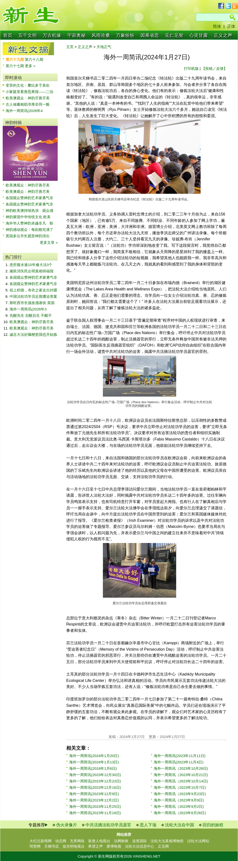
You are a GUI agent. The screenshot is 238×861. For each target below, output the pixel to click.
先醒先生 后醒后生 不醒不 (31, 315)
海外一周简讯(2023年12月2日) (94, 800)
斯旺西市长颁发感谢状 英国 (32, 303)
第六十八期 (34, 59)
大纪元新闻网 (41, 841)
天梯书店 (51, 846)
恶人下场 (148, 825)
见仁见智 (174, 35)
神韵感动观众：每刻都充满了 (29, 229)
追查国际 (139, 841)
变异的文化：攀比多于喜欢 (28, 85)
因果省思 (150, 35)
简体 (217, 26)
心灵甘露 (198, 35)
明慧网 (35, 846)
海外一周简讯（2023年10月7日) (180, 787)
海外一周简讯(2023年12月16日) (95, 787)
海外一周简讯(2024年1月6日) (93, 768)
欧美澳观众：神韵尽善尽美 (29, 98)
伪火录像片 (66, 825)
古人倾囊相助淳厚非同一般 (28, 104)
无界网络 (77, 841)
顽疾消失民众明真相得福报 (32, 271)
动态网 (60, 841)
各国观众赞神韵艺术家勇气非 (29, 198)
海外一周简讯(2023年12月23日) (95, 781)
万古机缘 (52, 35)
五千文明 (27, 35)
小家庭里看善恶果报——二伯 (29, 92)
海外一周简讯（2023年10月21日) (181, 775)
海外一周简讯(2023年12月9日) (94, 794)
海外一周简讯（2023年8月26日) (180, 813)
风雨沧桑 (101, 35)
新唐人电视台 (99, 841)
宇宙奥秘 (76, 35)
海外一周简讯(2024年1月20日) (94, 756)
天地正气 (104, 47)
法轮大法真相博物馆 (167, 841)
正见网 (163, 846)
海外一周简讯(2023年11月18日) (95, 813)
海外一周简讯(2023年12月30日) (95, 775)
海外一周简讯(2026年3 (28, 309)
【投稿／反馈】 (214, 68)
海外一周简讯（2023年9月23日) (180, 794)
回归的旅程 (213, 825)
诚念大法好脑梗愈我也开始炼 (33, 334)
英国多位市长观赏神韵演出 (29, 236)
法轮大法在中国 (179, 825)
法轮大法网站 (198, 841)
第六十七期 (15, 66)
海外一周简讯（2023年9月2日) (179, 806)
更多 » (30, 66)
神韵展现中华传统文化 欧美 (28, 217)
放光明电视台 (74, 846)
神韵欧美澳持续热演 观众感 (29, 210)
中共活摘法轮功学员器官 (108, 825)
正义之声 (223, 35)
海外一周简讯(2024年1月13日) (94, 762)
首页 (7, 35)
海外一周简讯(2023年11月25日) (95, 806)
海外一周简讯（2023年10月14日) (181, 781)
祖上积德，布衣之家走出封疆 (33, 290)
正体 (231, 26)
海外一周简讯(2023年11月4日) (178, 762)
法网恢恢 (121, 841)
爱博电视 (114, 846)
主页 (70, 47)
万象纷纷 (125, 35)
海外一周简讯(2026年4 (24, 111)
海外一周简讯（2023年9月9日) (179, 800)
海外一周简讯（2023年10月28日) (181, 768)
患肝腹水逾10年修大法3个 (31, 265)
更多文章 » (49, 242)
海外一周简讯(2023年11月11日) (180, 756)
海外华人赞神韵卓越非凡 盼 (29, 223)
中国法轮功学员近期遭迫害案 (33, 296)
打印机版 (191, 68)
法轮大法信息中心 (139, 846)
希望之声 (95, 846)
